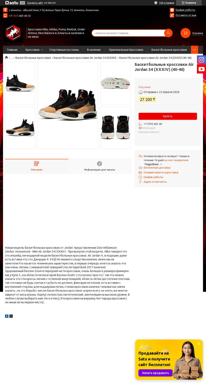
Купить (167, 116)
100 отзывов (166, 2)
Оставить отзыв (186, 15)
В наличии (94, 49)
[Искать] (168, 33)
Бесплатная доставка (157, 167)
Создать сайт (35, 2)
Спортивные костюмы (64, 49)
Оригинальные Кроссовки (126, 49)
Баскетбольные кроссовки (169, 49)
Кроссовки (32, 49)
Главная (12, 49)
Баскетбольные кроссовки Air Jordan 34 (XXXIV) (85, 57)
